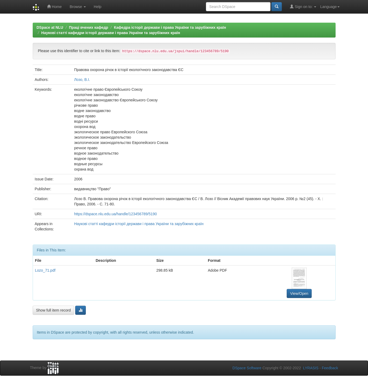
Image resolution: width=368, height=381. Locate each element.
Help (97, 7)
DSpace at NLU (50, 27)
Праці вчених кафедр (88, 27)
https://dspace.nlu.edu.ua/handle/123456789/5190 (115, 214)
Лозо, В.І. (82, 79)
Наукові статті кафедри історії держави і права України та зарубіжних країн (110, 33)
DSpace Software (246, 368)
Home (54, 6)
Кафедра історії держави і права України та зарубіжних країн (170, 27)
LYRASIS (310, 368)
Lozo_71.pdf (45, 270)
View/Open (299, 293)
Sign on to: (303, 6)
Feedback (330, 368)
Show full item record (53, 310)
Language (329, 7)
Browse (78, 7)
